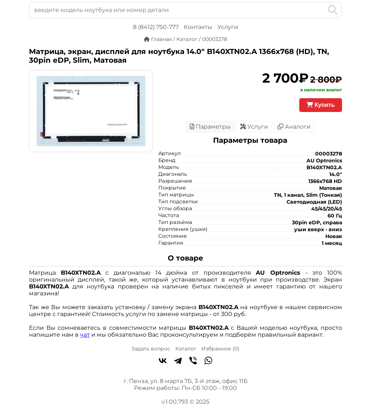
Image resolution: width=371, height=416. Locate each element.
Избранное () (220, 348)
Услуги (227, 27)
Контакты (198, 27)
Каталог (185, 348)
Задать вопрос (151, 348)
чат (85, 334)
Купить (321, 105)
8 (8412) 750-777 (156, 27)
